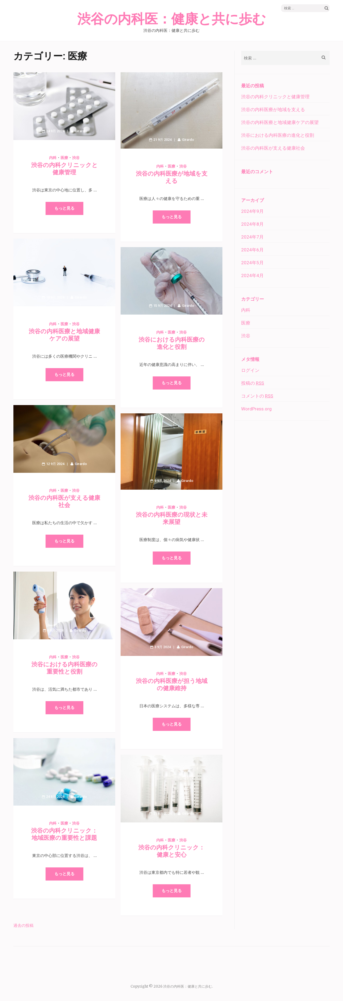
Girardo (81, 131)
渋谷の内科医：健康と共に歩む (171, 19)
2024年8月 (252, 224)
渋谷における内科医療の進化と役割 (277, 135)
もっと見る (64, 208)
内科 (53, 158)
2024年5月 (252, 262)
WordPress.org (256, 408)
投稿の (252, 383)
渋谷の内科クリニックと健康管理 (275, 96)
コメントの (257, 396)
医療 (64, 158)
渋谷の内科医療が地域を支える (273, 109)
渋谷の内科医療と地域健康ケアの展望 (280, 122)
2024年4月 (252, 275)
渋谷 (76, 158)
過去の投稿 (23, 925)
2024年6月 (252, 249)
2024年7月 (252, 237)
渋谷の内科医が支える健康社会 (273, 148)
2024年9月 (252, 211)
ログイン (250, 370)
